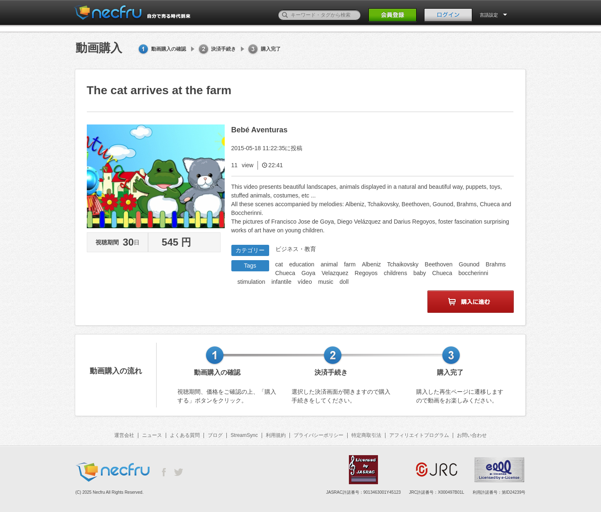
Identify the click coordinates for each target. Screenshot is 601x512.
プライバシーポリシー (318, 435)
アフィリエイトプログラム (419, 435)
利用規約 (276, 435)
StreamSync (244, 435)
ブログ (215, 435)
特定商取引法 (366, 435)
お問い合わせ (472, 435)
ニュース (152, 435)
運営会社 (124, 435)
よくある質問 (185, 435)
